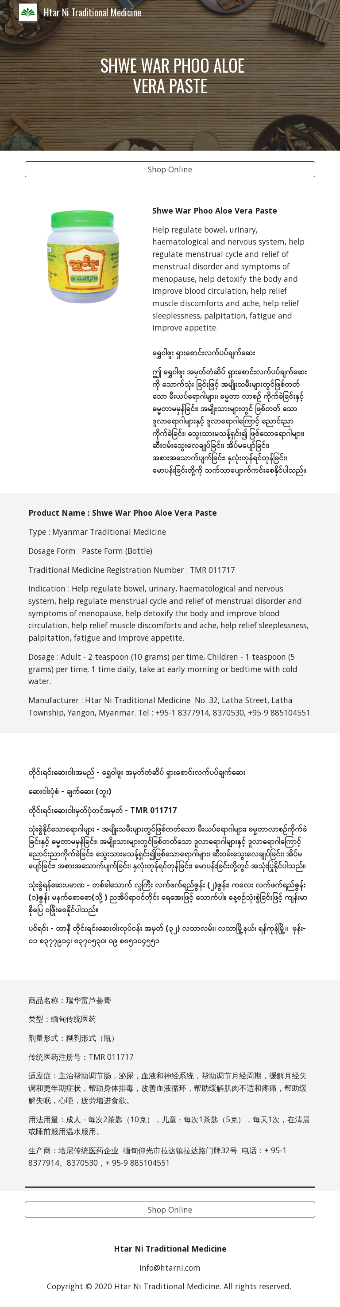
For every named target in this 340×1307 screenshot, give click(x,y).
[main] (169, 75)
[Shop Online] (169, 169)
